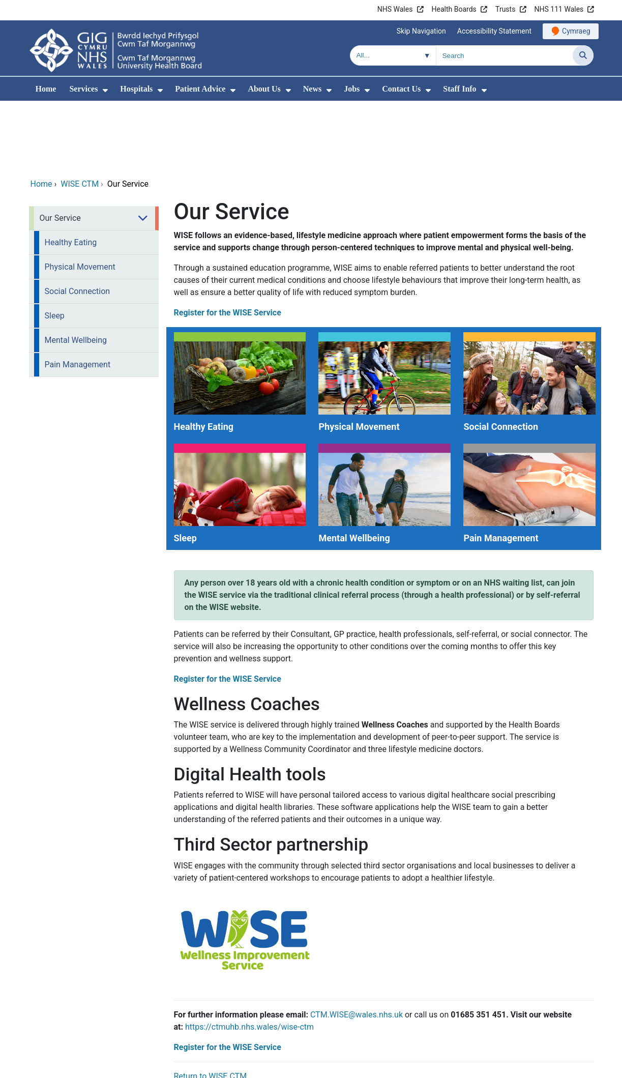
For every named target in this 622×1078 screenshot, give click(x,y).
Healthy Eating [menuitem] (71, 173)
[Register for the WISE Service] (244, 873)
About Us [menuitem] (264, 88)
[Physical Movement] (383, 313)
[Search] (583, 55)
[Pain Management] (528, 425)
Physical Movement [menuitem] (80, 197)
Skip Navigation (421, 31)
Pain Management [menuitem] (78, 295)
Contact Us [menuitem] (401, 88)
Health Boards (454, 9)
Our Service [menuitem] (60, 149)
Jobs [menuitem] (352, 88)
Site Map (409, 1068)
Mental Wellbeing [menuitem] (76, 271)
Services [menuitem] (83, 88)
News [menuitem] (312, 88)
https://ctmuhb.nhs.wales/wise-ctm (249, 958)
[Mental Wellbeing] (383, 425)
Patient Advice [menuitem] (200, 88)
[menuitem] (105, 90)
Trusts (505, 9)
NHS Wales (395, 9)
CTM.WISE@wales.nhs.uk (356, 945)
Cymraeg (576, 31)
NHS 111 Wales (559, 9)
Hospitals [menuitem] (136, 88)
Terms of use (464, 1068)
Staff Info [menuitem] (459, 88)
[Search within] (393, 55)
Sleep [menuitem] (55, 246)
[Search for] (504, 55)
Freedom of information (545, 1068)
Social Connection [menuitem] (77, 222)
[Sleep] (239, 425)
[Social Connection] (528, 313)
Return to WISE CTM (210, 1007)
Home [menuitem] (46, 88)
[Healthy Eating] (239, 313)
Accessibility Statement (494, 31)
